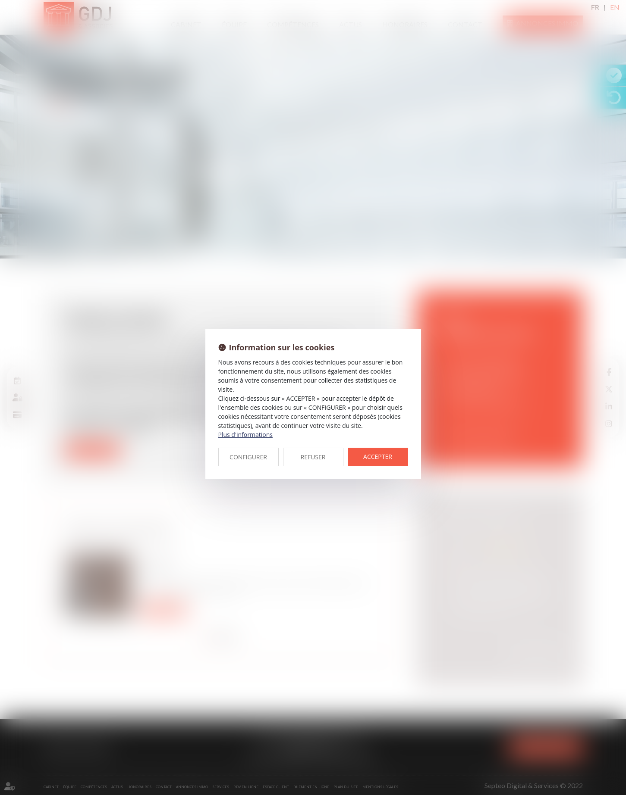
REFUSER (313, 457)
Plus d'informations (245, 434)
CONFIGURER (248, 457)
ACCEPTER (377, 456)
